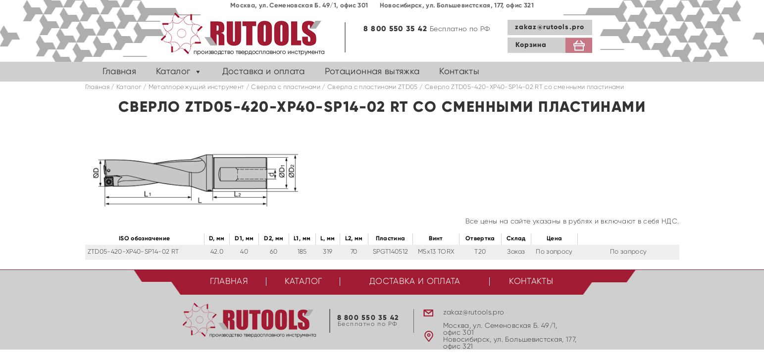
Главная (119, 71)
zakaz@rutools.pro (549, 27)
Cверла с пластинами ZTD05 (372, 87)
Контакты (459, 71)
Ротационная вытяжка (372, 71)
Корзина (531, 45)
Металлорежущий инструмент (197, 87)
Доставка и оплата (263, 71)
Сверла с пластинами (285, 87)
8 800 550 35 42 (395, 29)
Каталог (173, 71)
